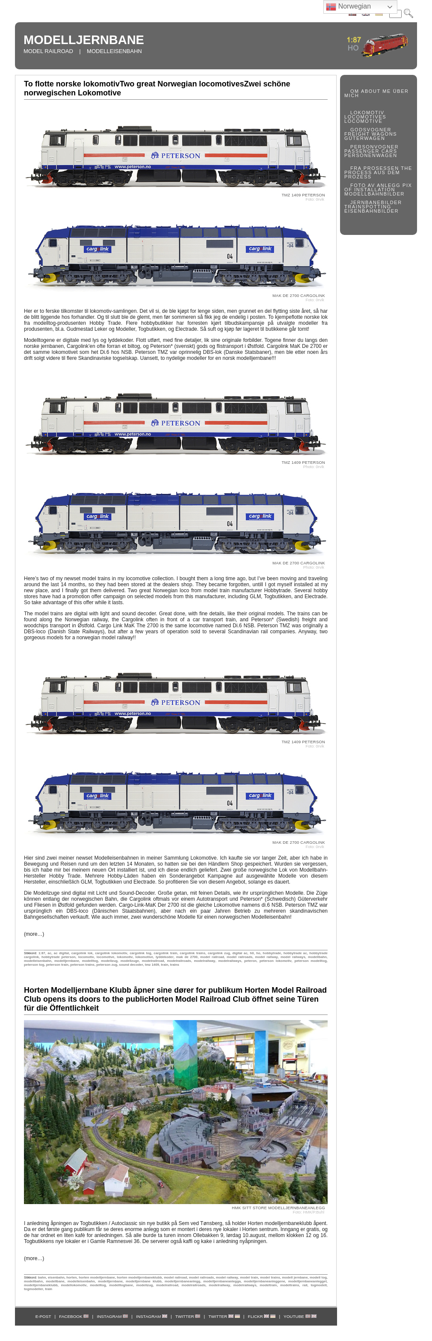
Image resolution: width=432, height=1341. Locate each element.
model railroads (239, 957)
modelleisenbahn (37, 961)
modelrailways (229, 961)
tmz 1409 (152, 965)
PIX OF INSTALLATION (378, 187)
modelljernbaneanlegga (221, 1281)
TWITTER (188, 1316)
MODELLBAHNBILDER (374, 193)
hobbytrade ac (295, 953)
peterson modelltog (310, 961)
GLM (255, 596)
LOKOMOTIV (367, 112)
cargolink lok (82, 953)
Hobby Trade (105, 323)
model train (249, 1277)
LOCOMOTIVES (365, 116)
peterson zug (106, 965)
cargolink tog (140, 953)
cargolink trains (192, 953)
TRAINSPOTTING (367, 206)
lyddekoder (165, 957)
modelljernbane (66, 961)
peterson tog (34, 965)
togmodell (318, 1285)
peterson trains (82, 965)
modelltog (90, 961)
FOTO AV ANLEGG (375, 185)
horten (71, 1277)
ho (258, 953)
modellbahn (317, 957)
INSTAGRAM (112, 1316)
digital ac (239, 953)
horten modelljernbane (97, 1277)
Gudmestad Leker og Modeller (100, 329)
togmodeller (33, 1289)
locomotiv (86, 957)
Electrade (186, 329)
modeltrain (268, 1285)
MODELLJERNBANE (84, 40)
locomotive (105, 957)
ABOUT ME (376, 91)
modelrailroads (179, 961)
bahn (42, 1277)
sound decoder (131, 965)
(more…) (34, 934)
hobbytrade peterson (58, 957)
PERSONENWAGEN (370, 155)
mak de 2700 (187, 957)
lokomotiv (125, 957)
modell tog (318, 1277)
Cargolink (277, 346)
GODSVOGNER (370, 129)
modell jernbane (295, 1277)
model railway (266, 957)
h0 (252, 953)
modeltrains (289, 1285)
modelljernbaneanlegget (307, 1281)
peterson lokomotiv (276, 961)
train (164, 965)
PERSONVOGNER (374, 146)
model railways (293, 957)
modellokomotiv (73, 1285)
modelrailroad (153, 961)
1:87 (41, 953)
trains (174, 965)
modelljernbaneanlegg (182, 1281)
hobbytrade (272, 953)
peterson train (57, 965)
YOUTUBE (300, 1316)
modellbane (55, 1281)
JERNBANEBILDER (376, 202)
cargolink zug (219, 953)
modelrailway (205, 961)
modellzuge (130, 961)
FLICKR (262, 1316)
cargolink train (165, 953)
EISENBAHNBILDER (371, 211)
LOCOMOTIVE (363, 121)
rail (305, 1285)
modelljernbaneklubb (41, 1285)
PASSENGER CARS (370, 151)
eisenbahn (56, 1277)
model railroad (212, 957)
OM (354, 91)
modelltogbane (121, 1285)
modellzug (109, 961)
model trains (270, 1277)
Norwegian (348, 7)
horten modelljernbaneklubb (139, 1277)
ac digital (61, 953)
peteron (250, 961)
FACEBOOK (74, 1316)
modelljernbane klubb (144, 1281)
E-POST (43, 1316)
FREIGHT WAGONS (370, 133)
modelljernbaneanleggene (264, 1281)
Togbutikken (152, 329)
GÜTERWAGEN (364, 138)
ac (49, 953)
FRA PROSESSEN (374, 168)
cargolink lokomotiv (111, 953)
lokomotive (144, 957)
